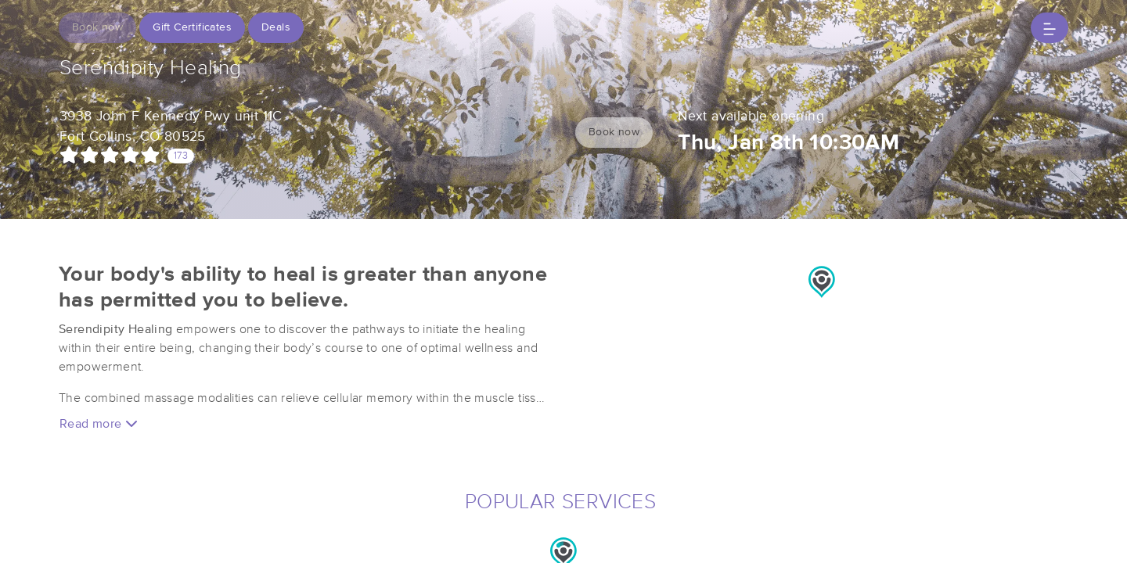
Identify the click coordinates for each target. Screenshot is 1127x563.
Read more (98, 423)
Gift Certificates (192, 27)
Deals (275, 27)
